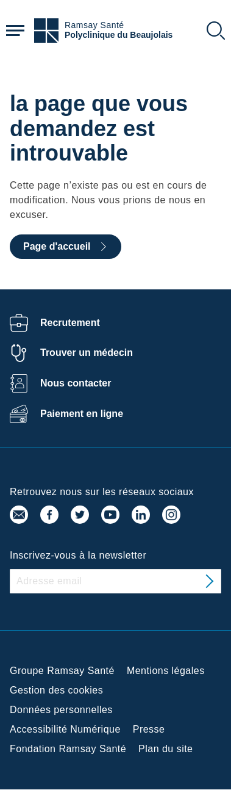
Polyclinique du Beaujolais (118, 35)
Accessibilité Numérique (65, 729)
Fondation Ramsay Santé (68, 749)
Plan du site (165, 749)
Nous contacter (75, 383)
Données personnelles (61, 710)
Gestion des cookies (56, 690)
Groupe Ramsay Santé (62, 670)
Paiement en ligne (81, 413)
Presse (149, 729)
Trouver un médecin (86, 352)
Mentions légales (166, 670)
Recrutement (70, 322)
